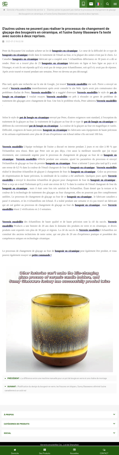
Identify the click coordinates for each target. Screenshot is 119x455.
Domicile (8, 9)
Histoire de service (35, 9)
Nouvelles (20, 9)
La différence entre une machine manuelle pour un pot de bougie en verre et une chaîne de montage (64, 378)
